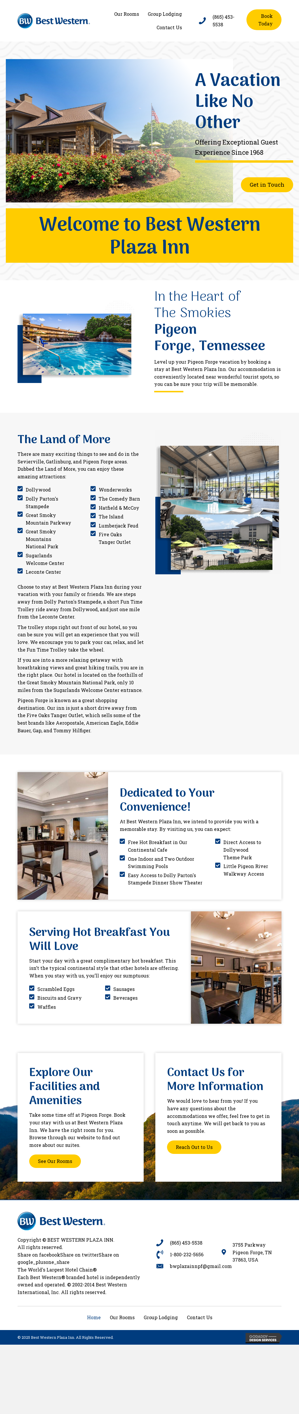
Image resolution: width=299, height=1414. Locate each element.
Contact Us (199, 1317)
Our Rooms (122, 1317)
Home (94, 1317)
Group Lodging (161, 1317)
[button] (263, 19)
